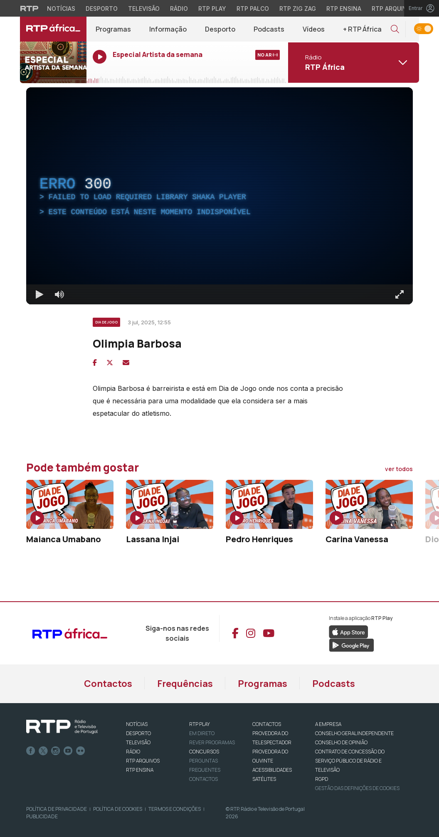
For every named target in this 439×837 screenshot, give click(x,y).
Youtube (68, 751)
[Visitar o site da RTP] (29, 8)
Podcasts (269, 29)
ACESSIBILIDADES (272, 769)
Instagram (55, 751)
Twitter (43, 751)
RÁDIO (133, 751)
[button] (395, 29)
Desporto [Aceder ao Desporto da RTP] (102, 8)
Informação (168, 29)
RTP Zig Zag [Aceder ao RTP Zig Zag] (297, 8)
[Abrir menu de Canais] (352, 62)
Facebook (30, 751)
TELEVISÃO (138, 742)
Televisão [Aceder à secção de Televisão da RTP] (144, 8)
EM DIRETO (202, 733)
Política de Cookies (117, 808)
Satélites (264, 779)
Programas (113, 29)
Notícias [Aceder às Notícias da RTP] (61, 8)
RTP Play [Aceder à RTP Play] (212, 8)
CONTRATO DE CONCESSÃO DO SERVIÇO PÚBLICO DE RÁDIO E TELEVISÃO (350, 760)
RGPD (321, 779)
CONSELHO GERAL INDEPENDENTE (354, 733)
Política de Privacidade (56, 808)
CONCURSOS (204, 751)
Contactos (108, 683)
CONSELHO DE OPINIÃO (341, 742)
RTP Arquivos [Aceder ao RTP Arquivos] (393, 8)
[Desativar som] (59, 294)
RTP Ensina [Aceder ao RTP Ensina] (343, 8)
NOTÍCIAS (137, 724)
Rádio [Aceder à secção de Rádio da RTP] (179, 8)
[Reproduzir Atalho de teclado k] (39, 294)
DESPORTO (138, 733)
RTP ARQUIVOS (143, 760)
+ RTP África (362, 29)
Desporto (220, 29)
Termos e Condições (174, 808)
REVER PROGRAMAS (212, 742)
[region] (219, 195)
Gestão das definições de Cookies (357, 788)
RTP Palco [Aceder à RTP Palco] (253, 8)
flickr (80, 751)
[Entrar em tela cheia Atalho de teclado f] (399, 294)
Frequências (185, 683)
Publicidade (42, 816)
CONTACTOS (266, 724)
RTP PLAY (199, 724)
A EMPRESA (328, 724)
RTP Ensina (139, 769)
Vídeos (314, 29)
